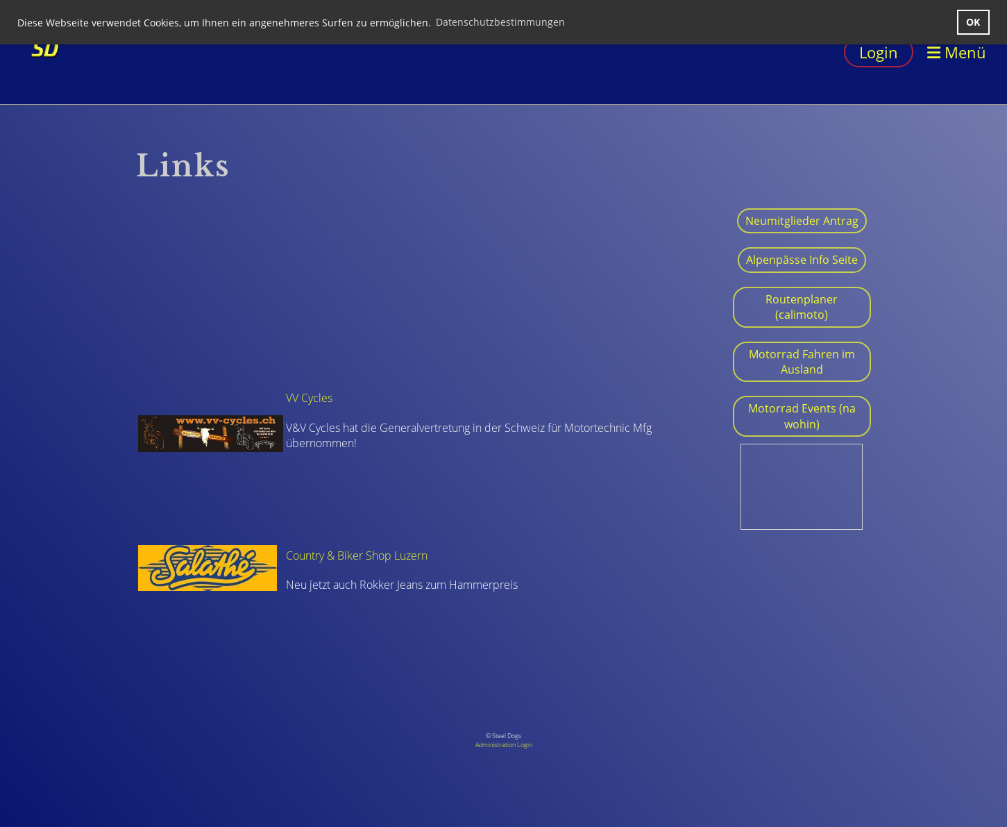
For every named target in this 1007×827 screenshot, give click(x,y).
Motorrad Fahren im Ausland (802, 361)
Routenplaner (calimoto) (801, 307)
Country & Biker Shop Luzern (357, 555)
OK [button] (973, 21)
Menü (956, 52)
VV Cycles (309, 398)
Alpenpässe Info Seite (802, 259)
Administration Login (503, 744)
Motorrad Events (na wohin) (802, 416)
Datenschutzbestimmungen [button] (500, 21)
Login (878, 52)
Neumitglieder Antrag (801, 220)
